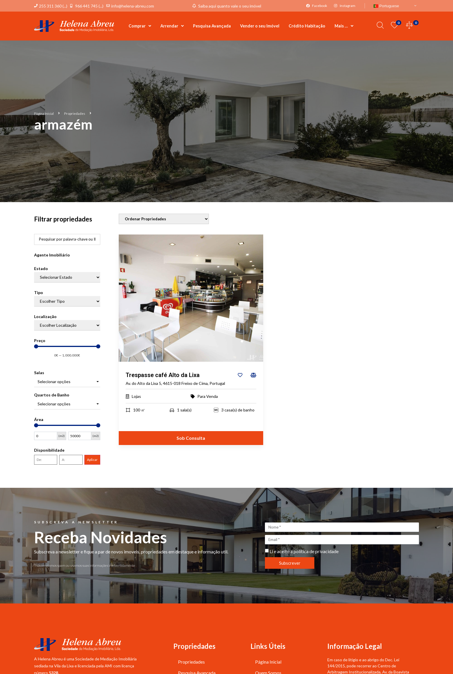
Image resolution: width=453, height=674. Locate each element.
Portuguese (386, 6)
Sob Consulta (191, 438)
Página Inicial (44, 113)
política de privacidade (316, 551)
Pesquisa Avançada (212, 25)
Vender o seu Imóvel (259, 25)
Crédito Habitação (307, 25)
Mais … (344, 26)
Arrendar (172, 26)
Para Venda (207, 396)
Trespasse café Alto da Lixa (163, 375)
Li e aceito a (304, 551)
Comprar (140, 26)
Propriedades (74, 113)
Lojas (136, 396)
